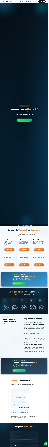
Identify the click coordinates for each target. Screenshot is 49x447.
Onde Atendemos (28, 1)
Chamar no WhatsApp (19, 283)
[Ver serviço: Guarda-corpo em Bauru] (24, 261)
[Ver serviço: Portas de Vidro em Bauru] (39, 245)
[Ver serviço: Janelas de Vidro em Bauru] (9, 261)
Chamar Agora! (42, 1)
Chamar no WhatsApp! (24, 120)
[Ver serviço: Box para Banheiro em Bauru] (9, 245)
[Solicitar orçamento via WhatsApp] (42, 444)
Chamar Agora (9, 249)
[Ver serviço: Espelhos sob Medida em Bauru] (24, 245)
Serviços (21, 1)
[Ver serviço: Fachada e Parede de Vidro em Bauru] (39, 261)
